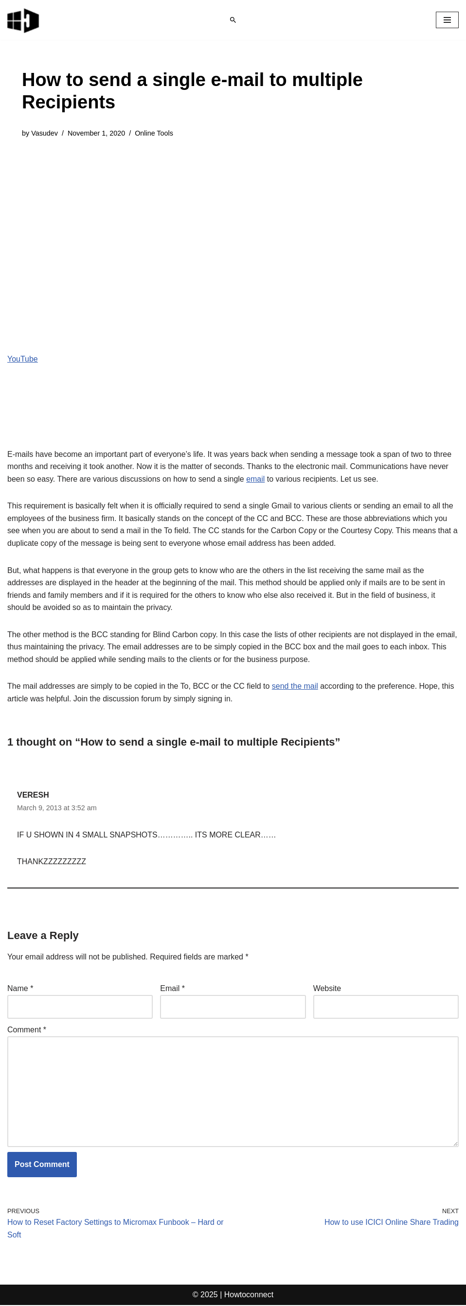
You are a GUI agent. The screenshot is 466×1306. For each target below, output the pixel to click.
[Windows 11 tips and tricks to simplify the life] (23, 20)
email (256, 479)
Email (172, 989)
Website (327, 989)
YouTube (22, 359)
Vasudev (44, 133)
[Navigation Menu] (447, 20)
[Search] (233, 20)
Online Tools (154, 133)
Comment (26, 1030)
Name (20, 989)
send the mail (295, 686)
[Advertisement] (233, 222)
